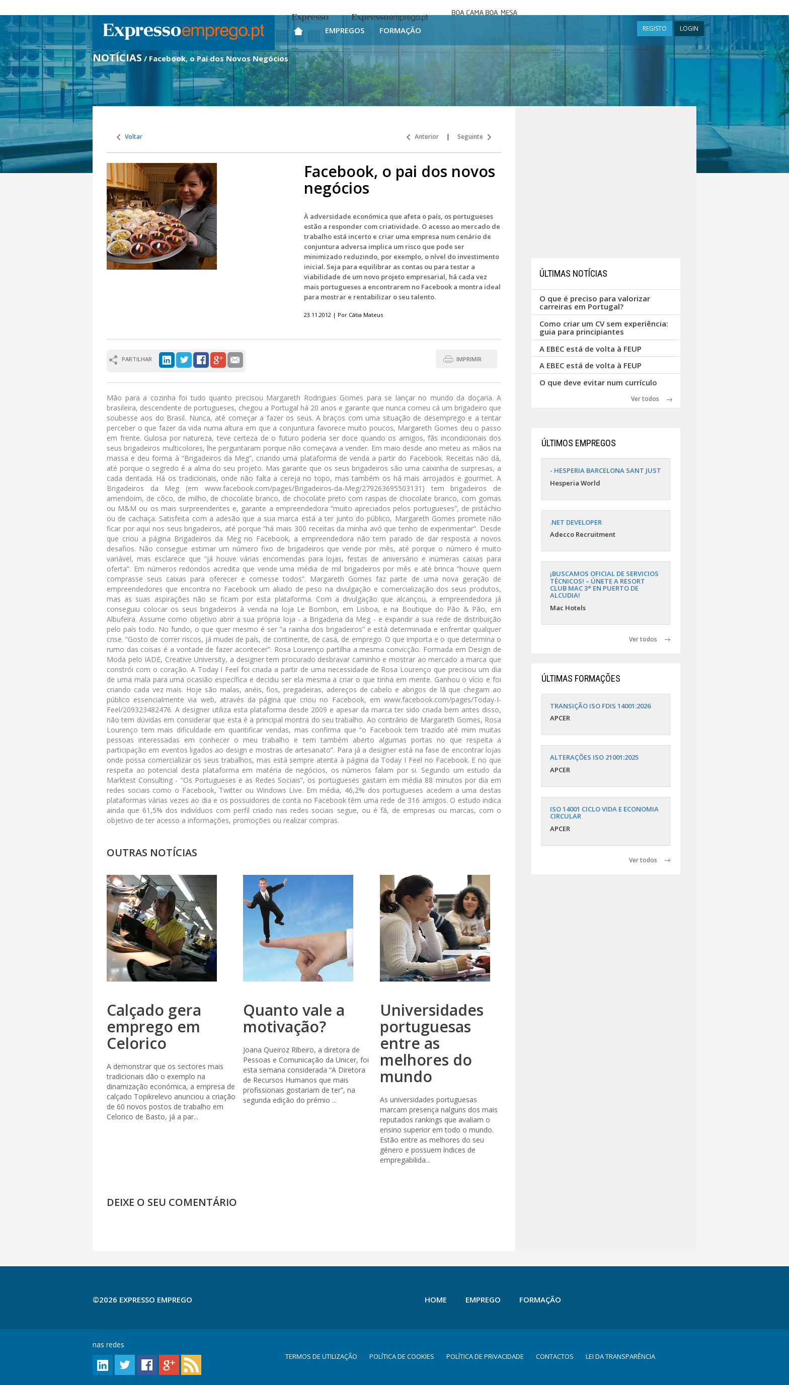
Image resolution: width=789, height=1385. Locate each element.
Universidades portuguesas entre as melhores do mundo (432, 1043)
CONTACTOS (555, 1356)
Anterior (423, 136)
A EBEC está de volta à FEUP (590, 349)
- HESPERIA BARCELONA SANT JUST (605, 470)
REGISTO (655, 28)
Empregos (344, 30)
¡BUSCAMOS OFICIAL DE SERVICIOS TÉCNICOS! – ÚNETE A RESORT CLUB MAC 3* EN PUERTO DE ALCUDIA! (604, 584)
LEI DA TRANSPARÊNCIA (620, 1356)
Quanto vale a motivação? (294, 1018)
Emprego (483, 1299)
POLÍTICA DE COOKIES (401, 1356)
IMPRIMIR (469, 359)
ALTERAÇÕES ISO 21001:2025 (594, 757)
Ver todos (651, 398)
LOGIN (689, 28)
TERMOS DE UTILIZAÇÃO (321, 1356)
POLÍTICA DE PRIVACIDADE (485, 1356)
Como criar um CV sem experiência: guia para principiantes (603, 327)
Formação (400, 30)
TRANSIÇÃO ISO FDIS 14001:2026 (600, 705)
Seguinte (474, 136)
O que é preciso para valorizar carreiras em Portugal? (594, 302)
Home (436, 1299)
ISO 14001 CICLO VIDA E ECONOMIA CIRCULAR (604, 812)
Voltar (129, 136)
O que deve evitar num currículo (598, 382)
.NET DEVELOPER (576, 522)
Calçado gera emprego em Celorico (154, 1026)
